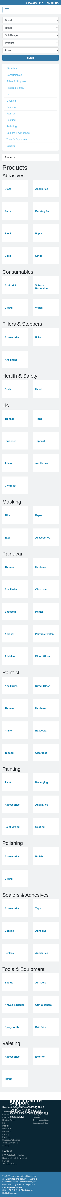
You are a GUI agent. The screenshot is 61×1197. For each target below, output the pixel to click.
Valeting (10, 145)
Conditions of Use (40, 1123)
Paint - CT (6, 1131)
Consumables (14, 75)
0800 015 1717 (34, 3)
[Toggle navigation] (7, 10)
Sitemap (36, 1112)
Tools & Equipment (16, 139)
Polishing (11, 126)
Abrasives (11, 68)
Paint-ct (10, 113)
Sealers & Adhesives (18, 133)
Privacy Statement (40, 1114)
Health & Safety (15, 88)
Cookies (36, 1117)
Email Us (53, 3)
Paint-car (11, 107)
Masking (11, 100)
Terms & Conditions (41, 1120)
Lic (8, 94)
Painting (11, 120)
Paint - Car (6, 1129)
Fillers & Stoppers (16, 81)
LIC (3, 1123)
